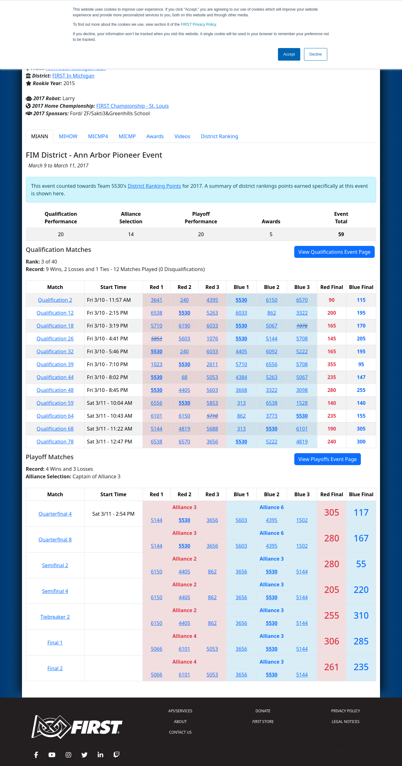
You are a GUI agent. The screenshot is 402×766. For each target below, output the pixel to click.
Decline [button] (315, 54)
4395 (212, 299)
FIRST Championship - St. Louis (132, 105)
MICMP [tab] (127, 136)
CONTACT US (180, 732)
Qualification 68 (54, 428)
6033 (241, 312)
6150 (272, 299)
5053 (212, 377)
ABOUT (180, 721)
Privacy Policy (198, 24)
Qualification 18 (54, 325)
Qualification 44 (54, 377)
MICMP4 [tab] (98, 136)
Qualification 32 (54, 351)
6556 (272, 364)
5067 (272, 325)
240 (184, 299)
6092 (272, 351)
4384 (241, 377)
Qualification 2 (55, 299)
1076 (301, 325)
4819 (184, 428)
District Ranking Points (154, 185)
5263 (212, 312)
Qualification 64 (54, 415)
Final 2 (55, 668)
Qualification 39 (54, 364)
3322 (302, 312)
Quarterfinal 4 (55, 513)
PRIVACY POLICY (345, 711)
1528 (302, 402)
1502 (302, 520)
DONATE (263, 711)
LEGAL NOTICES (346, 721)
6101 (156, 415)
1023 (156, 364)
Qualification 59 (54, 402)
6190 (184, 325)
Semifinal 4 (55, 591)
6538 (156, 312)
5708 (302, 338)
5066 (156, 648)
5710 (156, 325)
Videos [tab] (182, 136)
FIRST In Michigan (73, 75)
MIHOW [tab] (68, 136)
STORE (263, 721)
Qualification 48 (54, 390)
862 (271, 312)
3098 (302, 390)
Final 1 (55, 642)
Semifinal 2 (55, 565)
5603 (184, 338)
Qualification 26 (54, 338)
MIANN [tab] (39, 136)
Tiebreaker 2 (55, 616)
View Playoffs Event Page (327, 459)
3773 (272, 415)
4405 (241, 351)
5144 (272, 338)
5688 (212, 428)
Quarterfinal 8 (55, 539)
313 (241, 402)
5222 (302, 351)
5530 (241, 299)
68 (184, 377)
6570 (302, 299)
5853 (156, 338)
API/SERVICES (180, 711)
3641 (156, 299)
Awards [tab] (155, 136)
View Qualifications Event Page (334, 251)
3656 (212, 441)
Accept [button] (289, 54)
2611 (212, 364)
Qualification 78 (54, 441)
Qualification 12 (54, 312)
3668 (241, 390)
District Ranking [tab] (219, 136)
